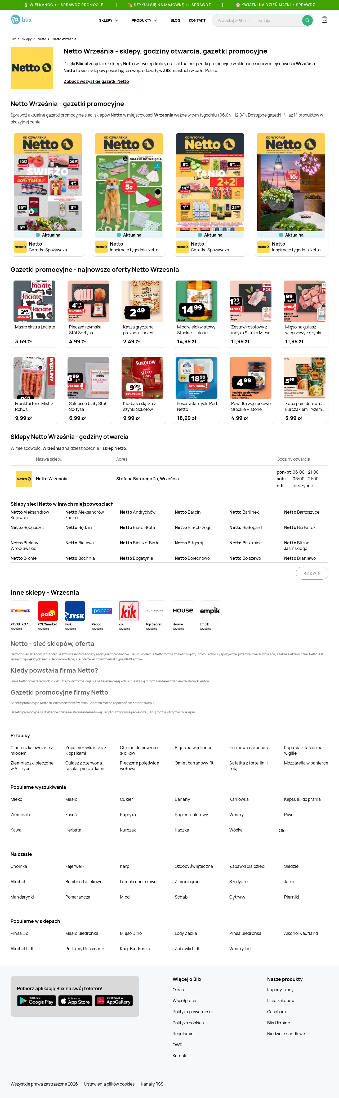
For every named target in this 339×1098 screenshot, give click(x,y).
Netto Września (64, 39)
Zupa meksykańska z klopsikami (85, 750)
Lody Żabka (186, 933)
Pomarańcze (77, 897)
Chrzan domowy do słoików (139, 750)
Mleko (16, 799)
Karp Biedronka (135, 949)
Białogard (245, 527)
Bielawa (79, 543)
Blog (175, 20)
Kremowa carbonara (249, 747)
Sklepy (27, 39)
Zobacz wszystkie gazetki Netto (96, 81)
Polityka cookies (188, 1023)
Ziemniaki (20, 814)
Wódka (236, 830)
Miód (125, 897)
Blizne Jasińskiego (296, 545)
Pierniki (292, 897)
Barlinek (244, 512)
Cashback (277, 1012)
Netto (42, 39)
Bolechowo (192, 558)
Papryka (128, 814)
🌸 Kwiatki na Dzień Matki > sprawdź (275, 4)
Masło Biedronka (82, 933)
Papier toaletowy (191, 814)
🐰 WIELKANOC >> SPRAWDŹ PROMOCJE (63, 4)
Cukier (126, 799)
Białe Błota (137, 527)
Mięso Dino (131, 933)
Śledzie (291, 866)
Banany (182, 799)
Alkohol (18, 881)
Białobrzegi (192, 527)
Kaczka (182, 830)
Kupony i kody (280, 990)
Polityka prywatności (193, 1012)
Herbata (73, 830)
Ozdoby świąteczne (194, 866)
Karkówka (239, 799)
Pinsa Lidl (20, 933)
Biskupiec (245, 543)
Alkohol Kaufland (301, 933)
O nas (178, 990)
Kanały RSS (152, 1084)
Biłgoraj (189, 543)
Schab (181, 897)
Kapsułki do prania (302, 799)
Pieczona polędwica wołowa (139, 765)
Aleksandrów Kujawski (30, 515)
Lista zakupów (281, 1000)
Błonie (24, 558)
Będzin (78, 527)
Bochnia (80, 558)
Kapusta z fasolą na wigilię (303, 750)
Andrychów (137, 512)
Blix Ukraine (278, 1023)
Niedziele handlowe (286, 1034)
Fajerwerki (75, 866)
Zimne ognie (187, 881)
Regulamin (183, 1034)
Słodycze (238, 881)
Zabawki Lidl (187, 949)
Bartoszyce (301, 512)
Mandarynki (22, 897)
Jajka (289, 881)
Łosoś (71, 814)
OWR (177, 1045)
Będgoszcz (28, 527)
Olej (283, 830)
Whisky (236, 814)
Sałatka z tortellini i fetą (248, 765)
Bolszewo (245, 558)
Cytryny (237, 897)
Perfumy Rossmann (84, 949)
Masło (71, 799)
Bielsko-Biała (139, 543)
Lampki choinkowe (138, 881)
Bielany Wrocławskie (24, 545)
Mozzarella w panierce (306, 763)
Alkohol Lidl (22, 949)
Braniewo (300, 558)
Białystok (300, 527)
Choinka (19, 866)
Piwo (289, 814)
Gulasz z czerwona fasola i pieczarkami (85, 765)
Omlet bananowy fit (194, 763)
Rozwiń (312, 573)
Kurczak (128, 830)
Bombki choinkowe (83, 881)
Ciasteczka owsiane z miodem (32, 750)
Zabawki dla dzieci (247, 866)
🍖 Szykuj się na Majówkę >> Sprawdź (169, 4)
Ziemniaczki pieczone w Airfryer (32, 765)
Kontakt (197, 20)
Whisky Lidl (240, 949)
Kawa (16, 830)
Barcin (188, 512)
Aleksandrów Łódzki (84, 515)
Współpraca (184, 1000)
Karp (124, 866)
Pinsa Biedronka (245, 933)
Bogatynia (136, 558)
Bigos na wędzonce (193, 747)
